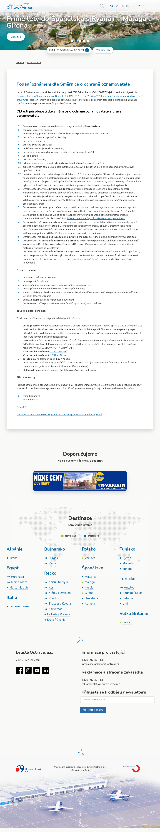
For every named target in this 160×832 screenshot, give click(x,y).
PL (122, 5)
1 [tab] (71, 41)
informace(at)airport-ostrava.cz (100, 664)
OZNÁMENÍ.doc (58, 355)
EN (117, 5)
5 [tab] (88, 41)
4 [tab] (84, 41)
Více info (15, 37)
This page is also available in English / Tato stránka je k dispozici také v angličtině (59, 414)
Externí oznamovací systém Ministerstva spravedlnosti (96, 218)
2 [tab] (76, 41)
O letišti (20, 62)
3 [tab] (80, 41)
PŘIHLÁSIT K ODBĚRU (93, 710)
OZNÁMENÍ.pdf (58, 351)
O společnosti (34, 62)
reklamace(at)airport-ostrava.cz (101, 684)
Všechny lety (103, 50)
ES (127, 5)
